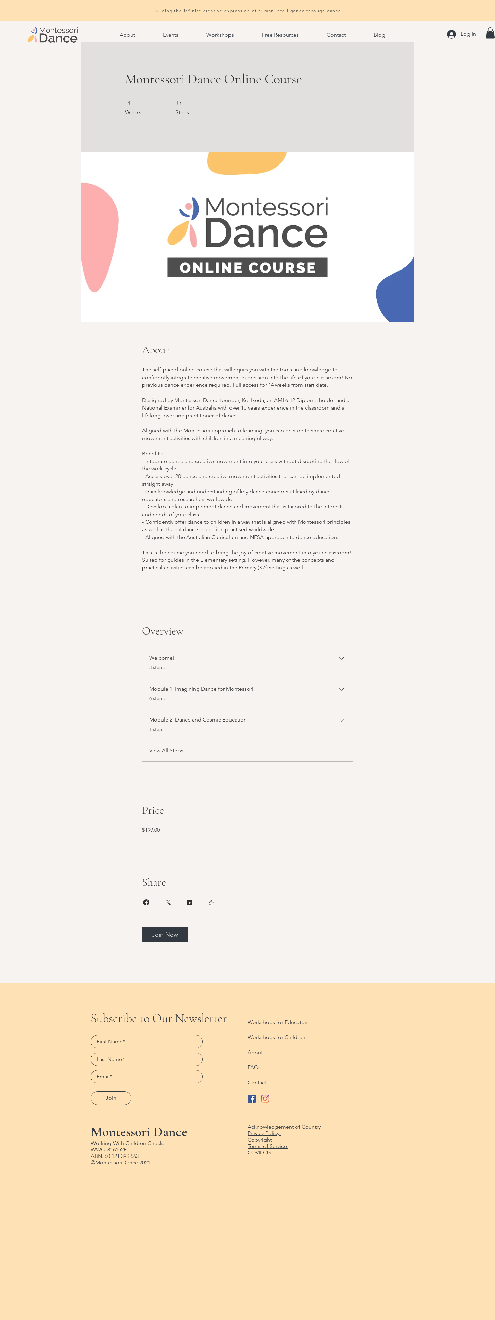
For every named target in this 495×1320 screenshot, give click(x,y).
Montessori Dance (139, 1132)
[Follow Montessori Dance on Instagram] (265, 1099)
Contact (257, 1082)
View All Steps (166, 750)
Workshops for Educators (278, 1022)
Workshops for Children (276, 1037)
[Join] (111, 1098)
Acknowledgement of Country (285, 1127)
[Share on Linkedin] (190, 902)
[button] (127, 35)
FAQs (254, 1067)
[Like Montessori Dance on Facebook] (252, 1099)
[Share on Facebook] (146, 902)
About (255, 1052)
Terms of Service (268, 1146)
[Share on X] (168, 902)
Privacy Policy (264, 1133)
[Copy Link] (211, 902)
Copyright (260, 1139)
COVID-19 (259, 1152)
